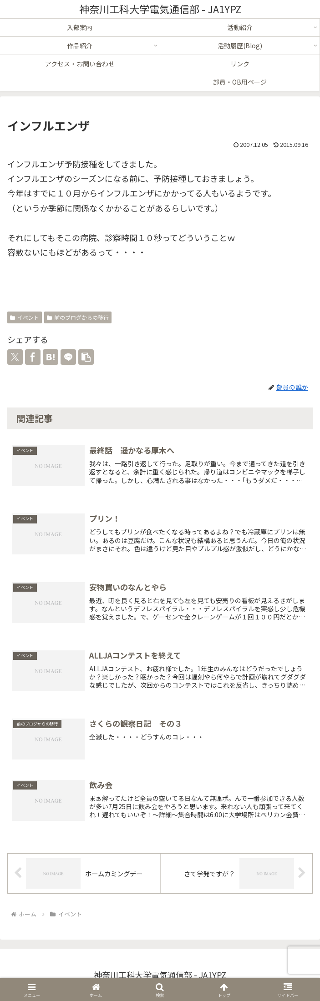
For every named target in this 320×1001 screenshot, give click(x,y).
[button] (86, 357)
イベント (24, 317)
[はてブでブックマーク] (50, 357)
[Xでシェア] (15, 357)
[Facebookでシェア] (33, 357)
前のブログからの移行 (78, 317)
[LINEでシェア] (68, 357)
